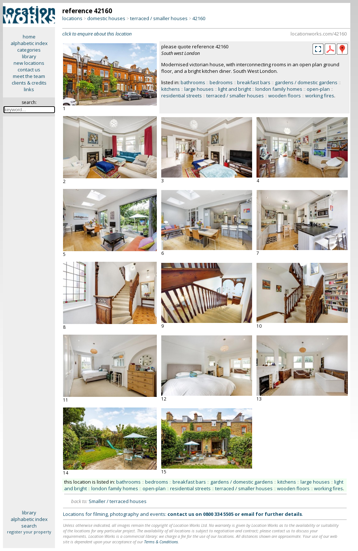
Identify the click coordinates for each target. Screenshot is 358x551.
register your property (29, 532)
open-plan (318, 89)
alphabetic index (29, 43)
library (29, 56)
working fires (319, 95)
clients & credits (29, 82)
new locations (29, 63)
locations (72, 18)
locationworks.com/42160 (319, 33)
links (29, 89)
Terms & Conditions (161, 541)
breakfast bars (253, 82)
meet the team (29, 76)
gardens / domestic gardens (306, 82)
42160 (198, 18)
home (29, 36)
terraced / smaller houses (159, 18)
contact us (29, 69)
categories (29, 49)
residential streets (181, 95)
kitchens (170, 89)
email (247, 514)
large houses (199, 89)
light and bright (234, 89)
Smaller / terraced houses (118, 501)
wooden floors (284, 95)
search (29, 525)
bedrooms (221, 82)
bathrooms (193, 82)
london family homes (278, 89)
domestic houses (106, 18)
